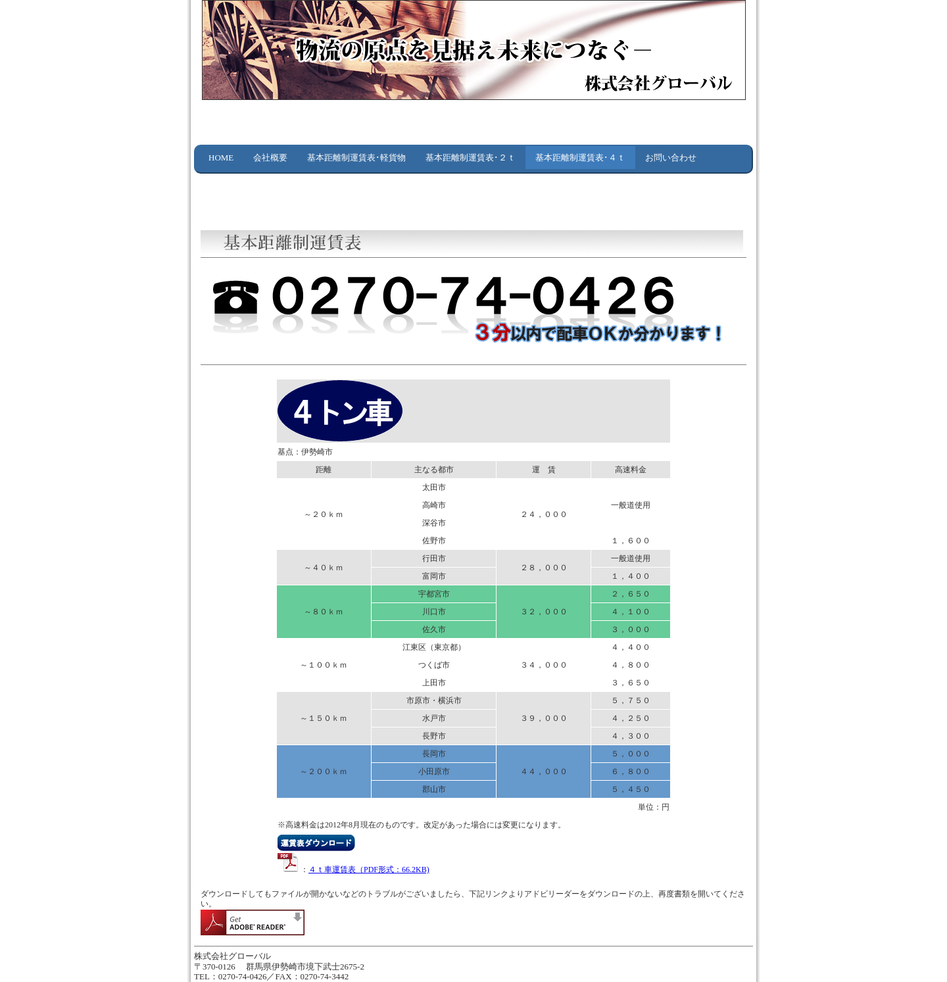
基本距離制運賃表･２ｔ (470, 157)
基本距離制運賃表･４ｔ (580, 157)
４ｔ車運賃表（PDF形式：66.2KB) (368, 869)
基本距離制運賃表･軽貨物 (356, 157)
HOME (220, 157)
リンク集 (225, 180)
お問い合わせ (670, 157)
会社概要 (270, 157)
